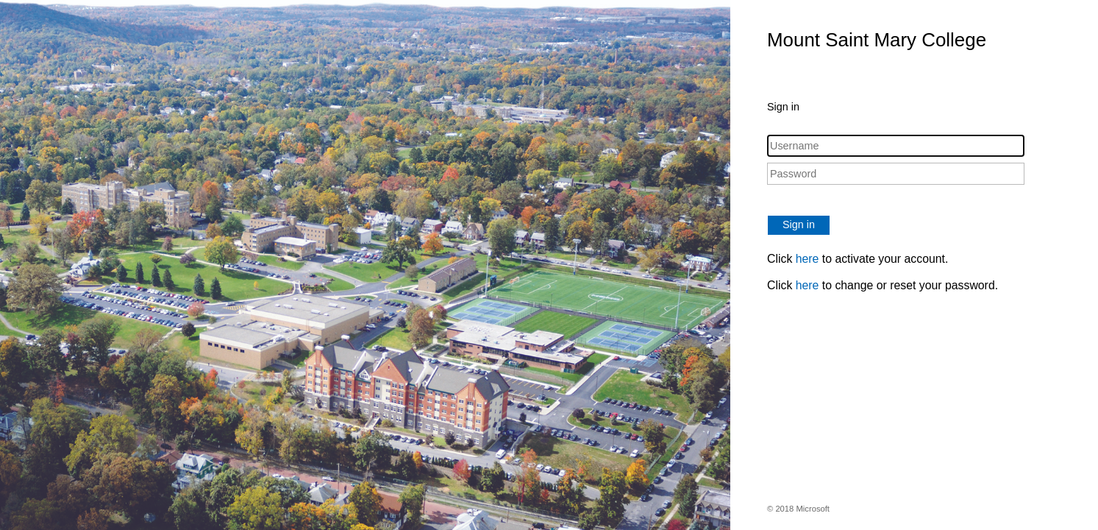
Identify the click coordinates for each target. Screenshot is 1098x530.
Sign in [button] (798, 224)
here (807, 258)
